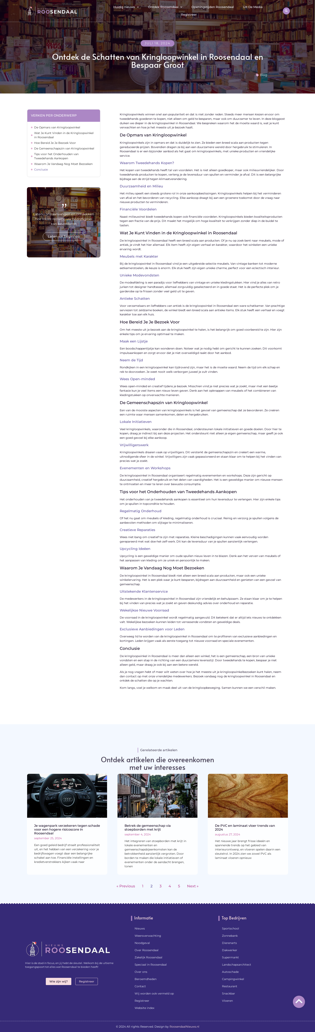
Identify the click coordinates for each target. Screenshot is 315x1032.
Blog (263, 75)
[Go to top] (299, 1001)
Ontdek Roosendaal (165, 7)
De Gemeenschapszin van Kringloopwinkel (64, 148)
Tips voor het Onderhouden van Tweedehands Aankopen (56, 156)
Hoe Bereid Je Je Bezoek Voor (55, 143)
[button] (286, 10)
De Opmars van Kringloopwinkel (57, 127)
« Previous (126, 886)
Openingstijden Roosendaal (212, 7)
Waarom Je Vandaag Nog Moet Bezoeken (63, 164)
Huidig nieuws (126, 7)
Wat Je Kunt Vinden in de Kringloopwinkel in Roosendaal (64, 135)
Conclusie (41, 169)
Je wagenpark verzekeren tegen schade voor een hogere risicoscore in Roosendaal (67, 829)
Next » (192, 886)
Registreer (189, 14)
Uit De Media (253, 7)
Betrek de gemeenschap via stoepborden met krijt (148, 827)
